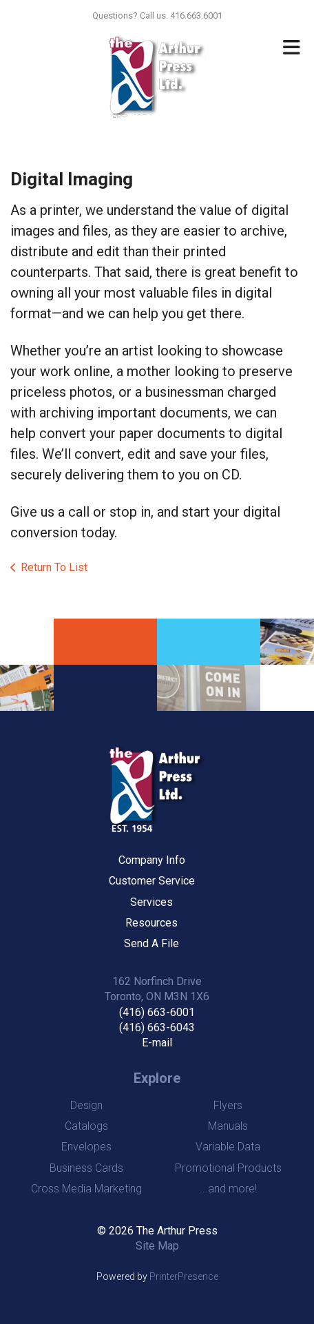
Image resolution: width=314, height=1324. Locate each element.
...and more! (228, 1188)
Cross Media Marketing (86, 1188)
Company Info (151, 860)
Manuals (228, 1125)
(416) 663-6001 (157, 1012)
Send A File (151, 943)
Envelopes (86, 1146)
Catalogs (86, 1125)
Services (151, 902)
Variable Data (228, 1146)
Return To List (54, 567)
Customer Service (152, 880)
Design (86, 1105)
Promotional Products (228, 1168)
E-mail (157, 1042)
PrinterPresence (183, 1276)
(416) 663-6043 (157, 1027)
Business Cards (86, 1168)
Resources (151, 922)
